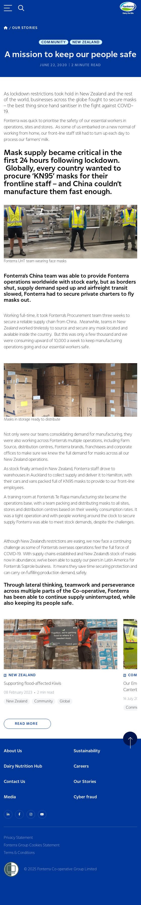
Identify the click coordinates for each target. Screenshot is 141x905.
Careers (81, 766)
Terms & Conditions (19, 853)
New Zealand (86, 42)
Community (53, 42)
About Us (13, 751)
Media (10, 797)
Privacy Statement (18, 838)
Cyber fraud (85, 797)
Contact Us (14, 782)
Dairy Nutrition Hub (23, 766)
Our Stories (85, 782)
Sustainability (87, 751)
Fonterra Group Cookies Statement (32, 845)
